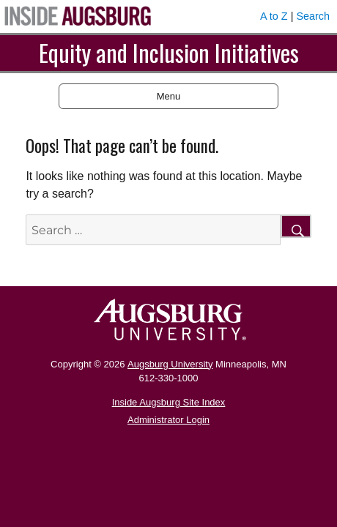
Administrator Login (168, 419)
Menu (169, 96)
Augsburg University (169, 364)
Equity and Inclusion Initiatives (169, 52)
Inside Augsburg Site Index (169, 402)
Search (313, 16)
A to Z (274, 16)
